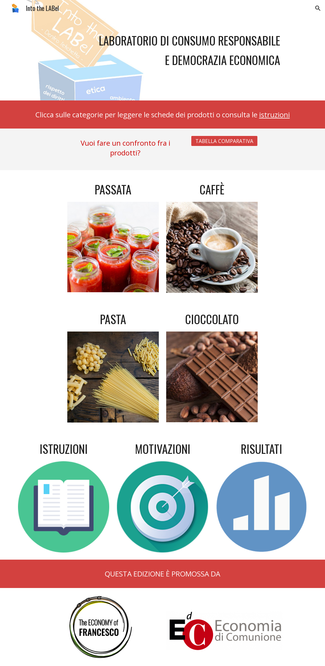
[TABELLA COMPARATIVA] (224, 141)
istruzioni (274, 114)
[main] (162, 50)
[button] (318, 8)
